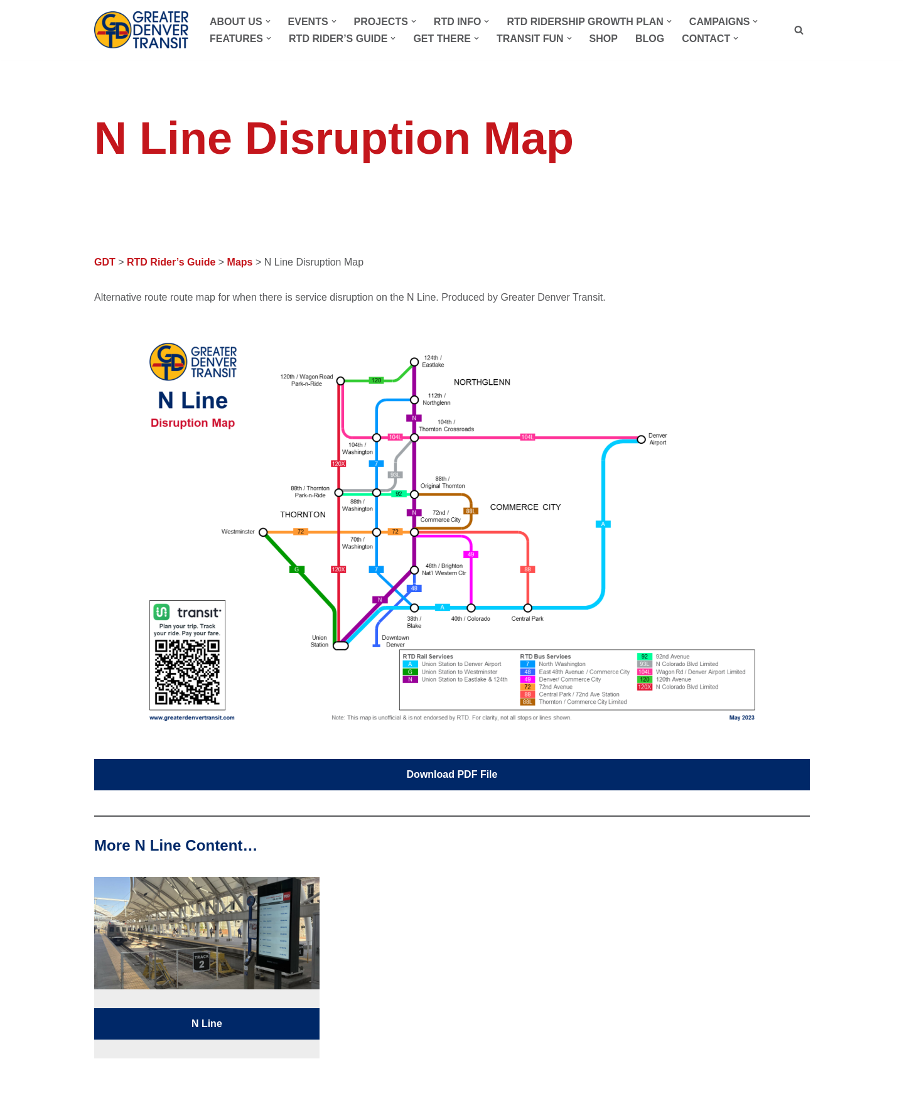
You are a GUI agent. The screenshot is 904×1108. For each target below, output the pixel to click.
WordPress (208, 1092)
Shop (603, 38)
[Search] (799, 30)
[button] (268, 21)
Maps (240, 262)
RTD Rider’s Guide (171, 262)
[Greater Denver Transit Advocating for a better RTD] (141, 29)
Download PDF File (452, 774)
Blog (649, 38)
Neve (106, 1092)
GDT (105, 262)
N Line (206, 1023)
